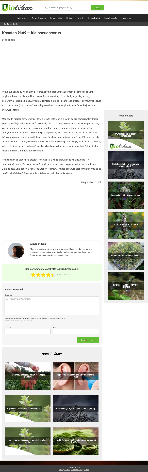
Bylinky (69, 18)
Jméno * (8, 328)
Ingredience (126, 18)
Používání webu (77, 470)
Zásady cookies (64, 470)
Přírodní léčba (56, 18)
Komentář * (9, 295)
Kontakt (86, 470)
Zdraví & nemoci (39, 18)
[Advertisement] (52, 65)
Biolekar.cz (7, 24)
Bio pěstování (94, 18)
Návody (80, 18)
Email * (55, 328)
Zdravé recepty (110, 18)
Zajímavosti (22, 18)
